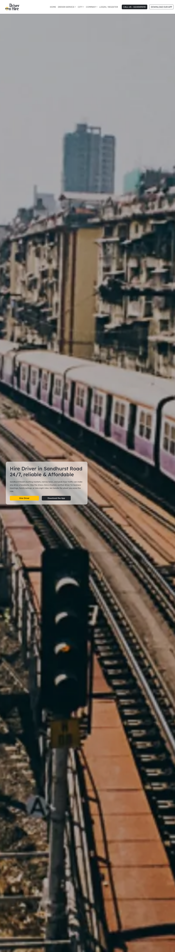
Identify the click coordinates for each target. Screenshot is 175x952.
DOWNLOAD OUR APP (161, 7)
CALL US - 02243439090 (134, 7)
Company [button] (91, 7)
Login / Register (108, 7)
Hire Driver (24, 498)
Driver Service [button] (66, 7)
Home (53, 7)
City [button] (80, 7)
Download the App (56, 498)
